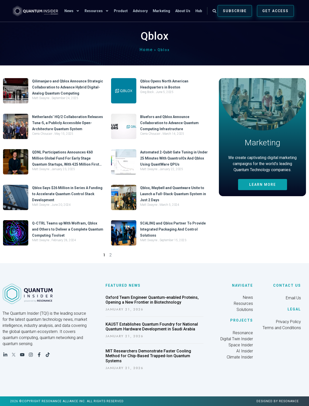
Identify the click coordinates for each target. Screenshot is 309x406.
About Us (182, 11)
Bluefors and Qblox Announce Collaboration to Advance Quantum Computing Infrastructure (169, 123)
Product (121, 11)
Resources (97, 11)
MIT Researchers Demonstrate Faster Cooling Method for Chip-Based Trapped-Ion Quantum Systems (148, 356)
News (72, 11)
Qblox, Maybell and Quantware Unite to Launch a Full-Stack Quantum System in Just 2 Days (173, 194)
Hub (198, 11)
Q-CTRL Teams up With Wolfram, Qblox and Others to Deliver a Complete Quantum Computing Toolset (67, 229)
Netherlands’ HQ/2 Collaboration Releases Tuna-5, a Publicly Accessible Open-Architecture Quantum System (67, 123)
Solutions (245, 309)
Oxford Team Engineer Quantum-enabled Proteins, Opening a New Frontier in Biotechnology (152, 300)
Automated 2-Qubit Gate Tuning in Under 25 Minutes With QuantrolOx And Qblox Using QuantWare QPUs (174, 158)
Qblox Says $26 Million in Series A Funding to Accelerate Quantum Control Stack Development (67, 194)
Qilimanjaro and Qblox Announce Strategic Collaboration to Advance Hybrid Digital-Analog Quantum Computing (67, 87)
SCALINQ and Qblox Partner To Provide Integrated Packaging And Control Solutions (173, 229)
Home (146, 49)
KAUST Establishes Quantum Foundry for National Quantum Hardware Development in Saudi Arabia (152, 326)
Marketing (161, 11)
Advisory (140, 11)
